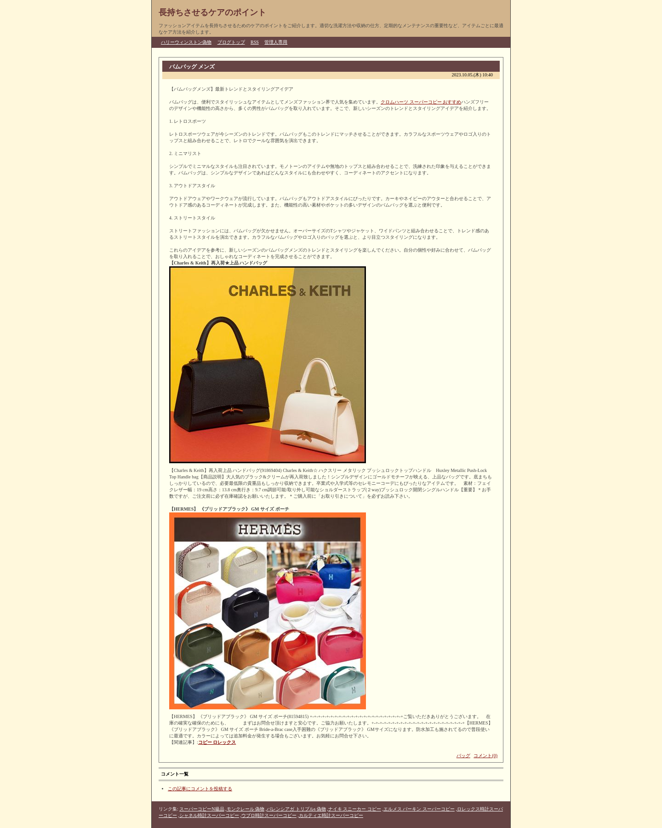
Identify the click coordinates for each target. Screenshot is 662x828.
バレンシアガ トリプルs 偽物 (296, 808)
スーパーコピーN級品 (201, 808)
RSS (255, 42)
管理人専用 (275, 42)
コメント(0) (485, 755)
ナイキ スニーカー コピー (354, 808)
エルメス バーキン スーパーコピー (419, 808)
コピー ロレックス (217, 742)
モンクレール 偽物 (246, 808)
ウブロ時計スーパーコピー (269, 815)
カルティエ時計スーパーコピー (331, 815)
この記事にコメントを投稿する (200, 788)
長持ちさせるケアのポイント (212, 12)
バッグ (463, 755)
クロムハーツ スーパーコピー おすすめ (421, 101)
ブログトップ (231, 42)
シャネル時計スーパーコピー (209, 815)
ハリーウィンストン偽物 (186, 42)
